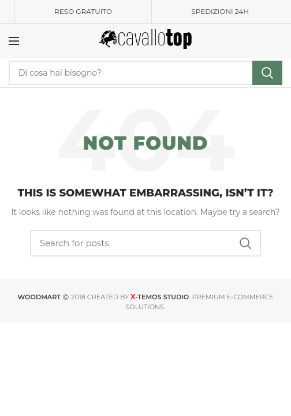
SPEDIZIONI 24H (220, 11)
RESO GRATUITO (83, 11)
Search (267, 73)
